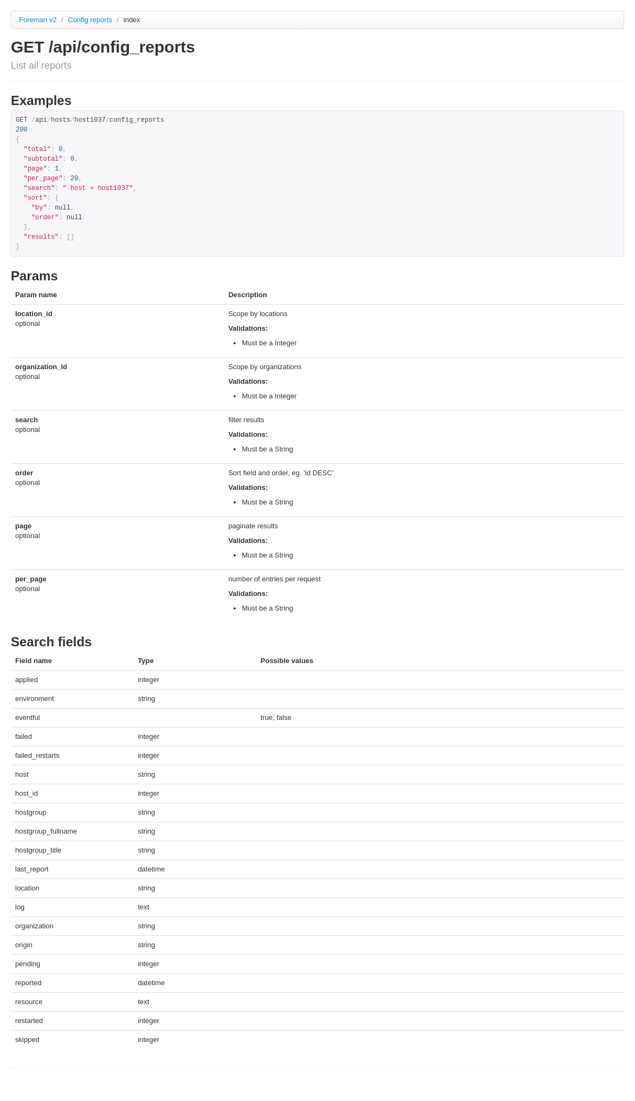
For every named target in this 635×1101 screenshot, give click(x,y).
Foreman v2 (37, 20)
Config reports (91, 20)
